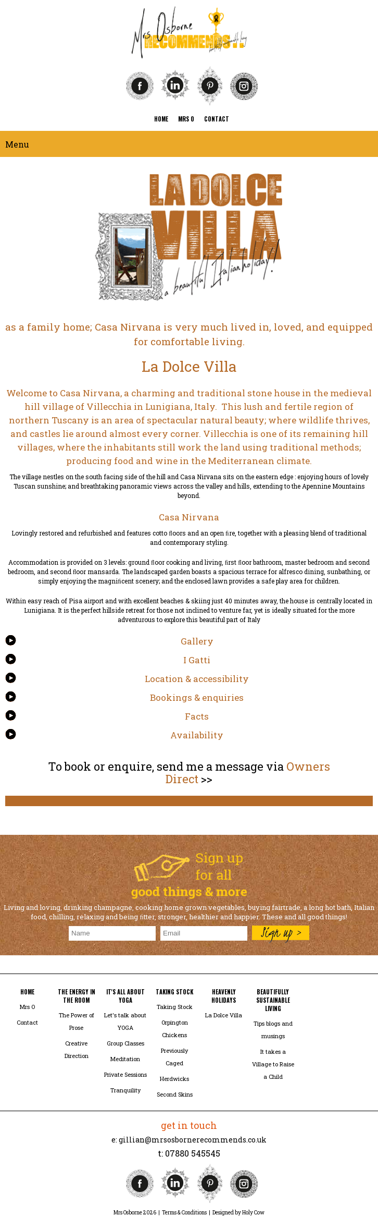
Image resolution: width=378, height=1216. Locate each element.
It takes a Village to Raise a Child (273, 1064)
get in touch (189, 1125)
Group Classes (125, 1043)
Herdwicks (174, 1079)
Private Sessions (125, 1074)
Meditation (125, 1059)
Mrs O (27, 1007)
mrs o (186, 119)
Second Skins (175, 1094)
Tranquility (125, 1090)
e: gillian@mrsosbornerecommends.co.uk (189, 1140)
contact (216, 119)
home (161, 119)
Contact (27, 1022)
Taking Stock (175, 1007)
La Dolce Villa (223, 1015)
